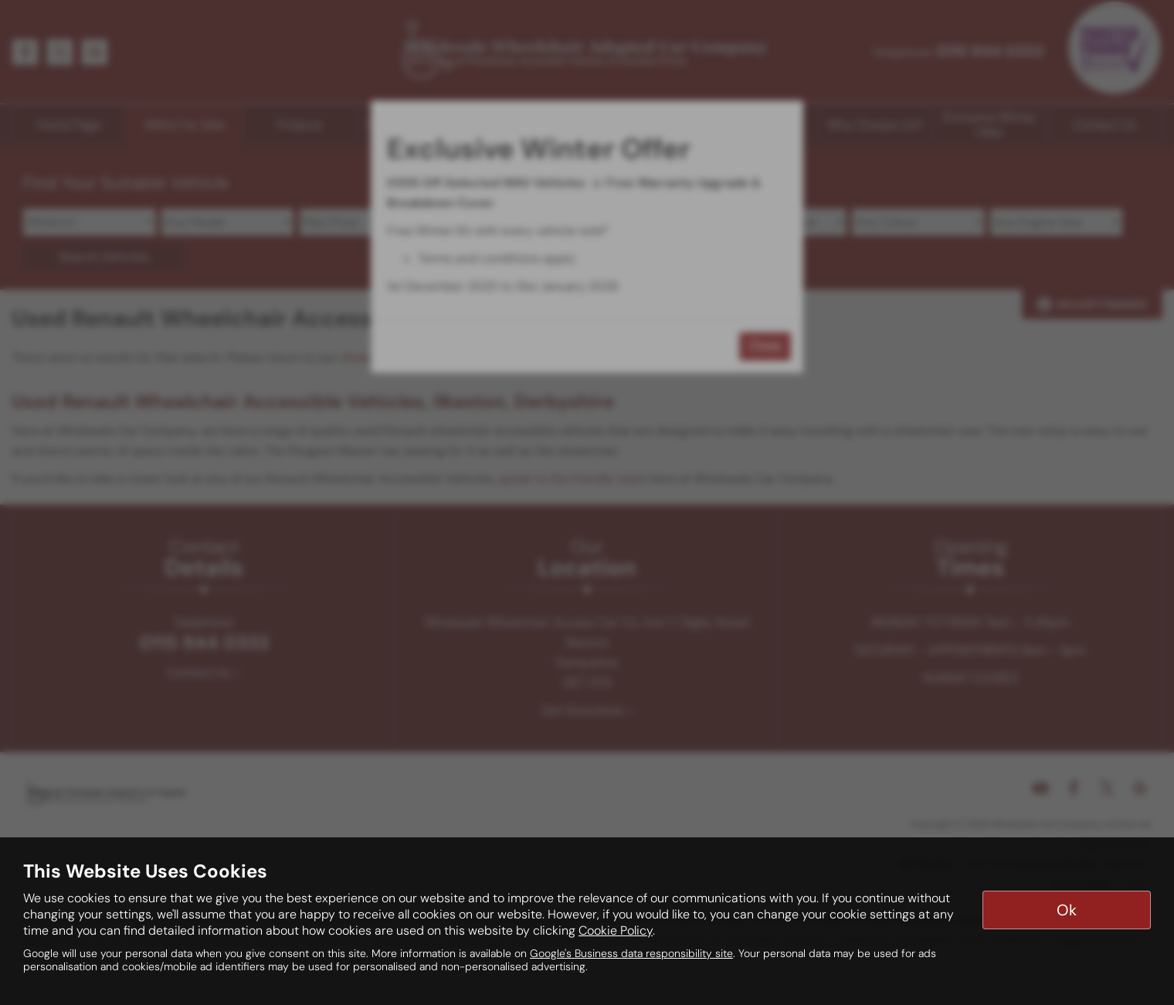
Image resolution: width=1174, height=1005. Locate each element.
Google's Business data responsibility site (631, 953)
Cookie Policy (616, 930)
